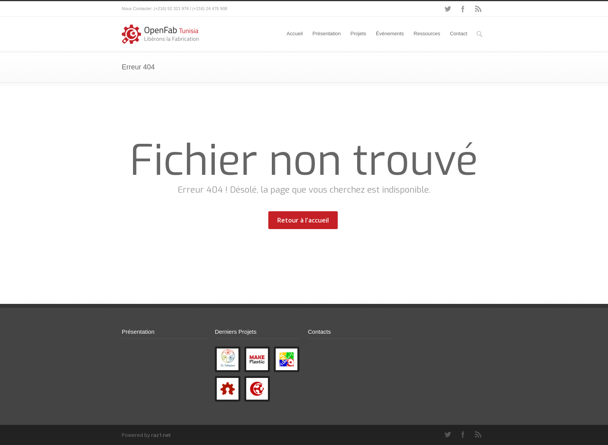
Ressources (427, 33)
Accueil (295, 33)
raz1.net (161, 434)
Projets (358, 33)
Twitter (447, 9)
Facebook (463, 9)
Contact (458, 33)
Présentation (327, 33)
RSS (478, 9)
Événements (390, 33)
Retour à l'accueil (303, 220)
